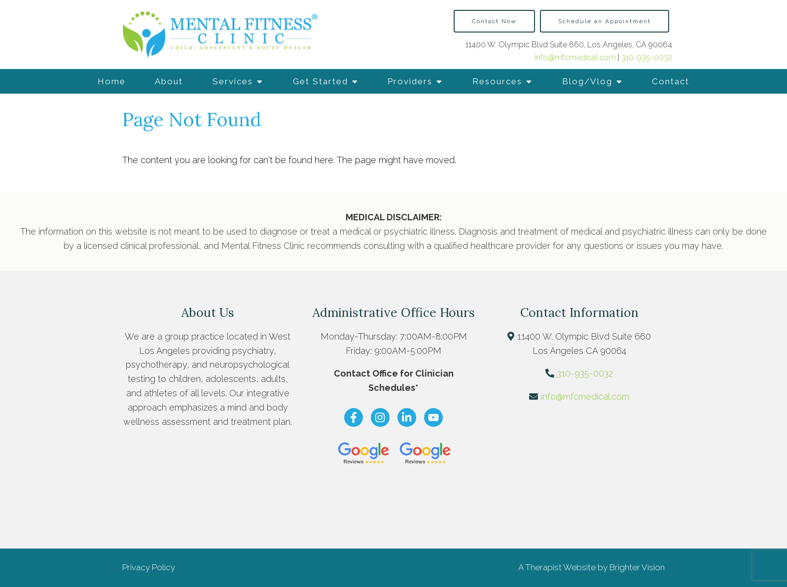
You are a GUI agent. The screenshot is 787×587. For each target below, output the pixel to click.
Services (233, 81)
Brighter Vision (637, 567)
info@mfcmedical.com (576, 57)
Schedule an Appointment (604, 21)
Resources (497, 81)
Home (112, 81)
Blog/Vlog (587, 81)
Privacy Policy (148, 567)
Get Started (320, 81)
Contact (670, 81)
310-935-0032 (646, 57)
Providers (410, 81)
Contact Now (494, 21)
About (169, 81)
